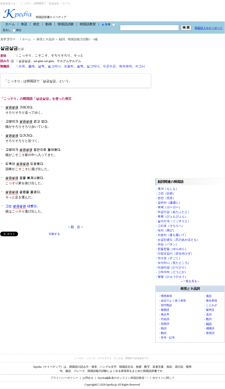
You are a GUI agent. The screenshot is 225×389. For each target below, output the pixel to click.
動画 (48, 24)
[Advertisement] (35, 269)
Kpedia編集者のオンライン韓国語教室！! (123, 378)
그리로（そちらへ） (171, 225)
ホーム (10, 24)
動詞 (163, 333)
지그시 (140, 66)
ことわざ (211, 305)
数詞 (209, 319)
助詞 (163, 328)
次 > (80, 227)
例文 (36, 24)
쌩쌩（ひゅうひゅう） (173, 276)
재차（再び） (167, 230)
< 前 (71, 227)
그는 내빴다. (21, 206)
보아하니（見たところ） (174, 263)
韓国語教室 (88, 24)
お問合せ (88, 378)
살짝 (41, 66)
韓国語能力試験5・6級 (83, 39)
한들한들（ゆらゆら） (173, 249)
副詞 (62, 39)
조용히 (69, 66)
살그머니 (93, 66)
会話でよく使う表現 (173, 300)
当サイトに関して (163, 378)
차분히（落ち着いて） (173, 235)
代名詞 (165, 319)
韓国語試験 (66, 24)
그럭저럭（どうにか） (173, 272)
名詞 (209, 314)
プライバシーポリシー (64, 378)
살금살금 (12, 48)
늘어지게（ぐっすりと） (174, 221)
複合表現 (211, 300)
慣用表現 (166, 296)
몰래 (31, 66)
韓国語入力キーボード (208, 28)
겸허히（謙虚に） (170, 202)
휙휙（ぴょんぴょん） (173, 216)
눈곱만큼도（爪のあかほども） (179, 239)
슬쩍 (80, 66)
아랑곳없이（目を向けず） (176, 253)
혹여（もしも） (168, 188)
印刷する (54, 234)
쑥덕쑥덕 (125, 66)
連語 (209, 296)
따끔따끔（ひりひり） (173, 267)
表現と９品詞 (45, 39)
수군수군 (109, 66)
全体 (105, 24)
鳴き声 (165, 314)
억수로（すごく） (170, 258)
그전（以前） (167, 193)
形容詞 (210, 333)
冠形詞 (165, 323)
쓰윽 (22, 66)
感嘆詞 (210, 328)
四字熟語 (166, 305)
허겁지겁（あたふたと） (174, 212)
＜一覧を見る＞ (190, 281)
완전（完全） (167, 198)
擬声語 (210, 309)
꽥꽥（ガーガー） (170, 207)
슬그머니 (54, 66)
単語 (24, 24)
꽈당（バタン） (168, 244)
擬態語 (165, 309)
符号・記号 (168, 337)
